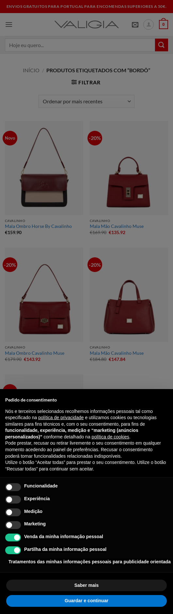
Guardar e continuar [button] (86, 600)
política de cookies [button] (110, 436)
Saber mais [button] (86, 585)
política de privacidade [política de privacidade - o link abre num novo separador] (61, 417)
